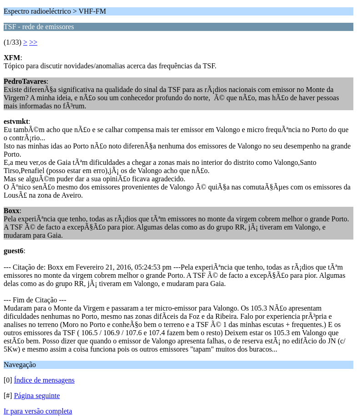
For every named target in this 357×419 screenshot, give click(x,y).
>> (33, 42)
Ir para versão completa (38, 411)
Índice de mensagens (44, 380)
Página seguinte (37, 395)
